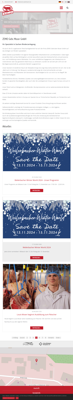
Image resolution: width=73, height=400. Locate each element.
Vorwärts (51, 338)
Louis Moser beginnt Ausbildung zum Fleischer (37, 314)
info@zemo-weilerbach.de (24, 2)
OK (17, 398)
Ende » (58, 338)
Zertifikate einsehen (11, 26)
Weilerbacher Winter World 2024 (37, 247)
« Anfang (15, 338)
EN (66, 2)
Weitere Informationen (8, 398)
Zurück (22, 338)
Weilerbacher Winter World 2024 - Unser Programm (37, 180)
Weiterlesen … (37, 190)
